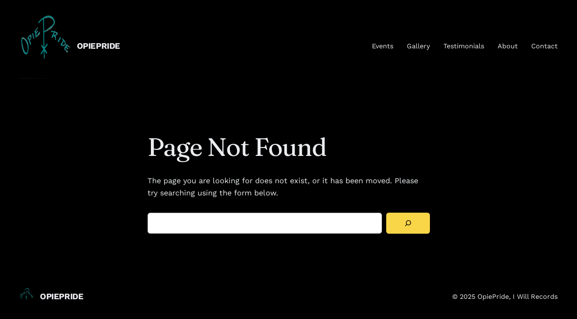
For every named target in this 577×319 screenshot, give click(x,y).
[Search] (408, 223)
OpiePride (98, 46)
